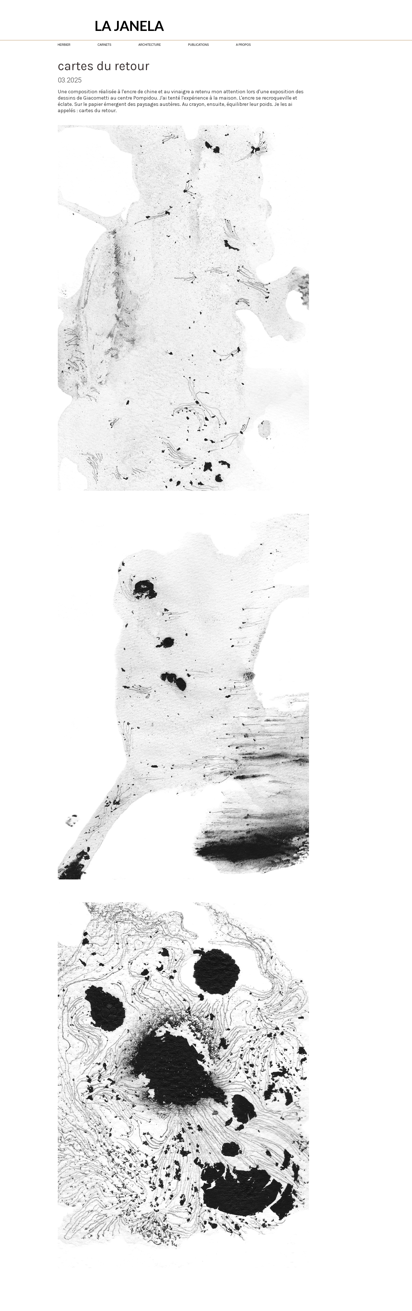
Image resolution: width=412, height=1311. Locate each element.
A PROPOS (243, 44)
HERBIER (64, 44)
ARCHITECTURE (149, 44)
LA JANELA (129, 25)
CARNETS (104, 44)
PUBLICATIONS (198, 44)
